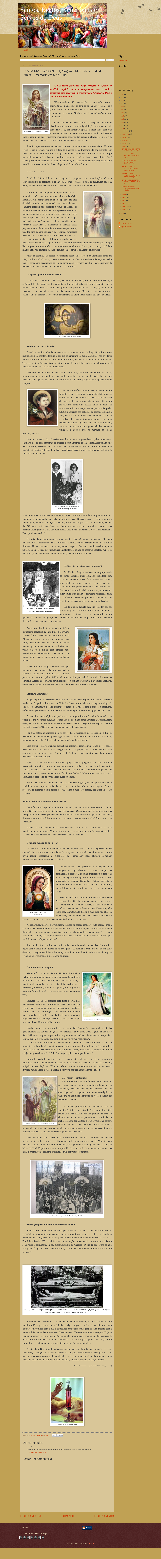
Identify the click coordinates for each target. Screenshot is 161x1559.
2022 (122, 103)
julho (124, 146)
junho (124, 194)
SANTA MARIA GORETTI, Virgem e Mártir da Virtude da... (131, 181)
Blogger (91, 1543)
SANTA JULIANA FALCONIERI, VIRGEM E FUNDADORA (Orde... (131, 175)
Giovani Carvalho (126, 223)
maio (124, 197)
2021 (122, 107)
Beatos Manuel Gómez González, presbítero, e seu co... (130, 155)
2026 (122, 94)
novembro (125, 134)
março (124, 203)
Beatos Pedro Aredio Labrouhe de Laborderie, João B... (131, 188)
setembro (125, 140)
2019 (122, 113)
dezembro (125, 131)
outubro (125, 137)
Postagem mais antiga (104, 1516)
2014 (122, 128)
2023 (122, 100)
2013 (122, 213)
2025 (122, 97)
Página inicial (68, 1516)
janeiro (124, 209)
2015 (122, 125)
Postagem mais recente (30, 1516)
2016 (122, 122)
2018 (122, 116)
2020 (122, 110)
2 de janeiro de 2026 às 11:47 (37, 1452)
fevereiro (125, 206)
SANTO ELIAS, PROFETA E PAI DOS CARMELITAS (131, 150)
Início (25, 50)
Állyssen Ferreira (126, 226)
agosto (124, 143)
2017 (122, 119)
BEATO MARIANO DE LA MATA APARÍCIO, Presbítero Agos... (130, 162)
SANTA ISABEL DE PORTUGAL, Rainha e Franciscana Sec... (130, 168)
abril (124, 200)
